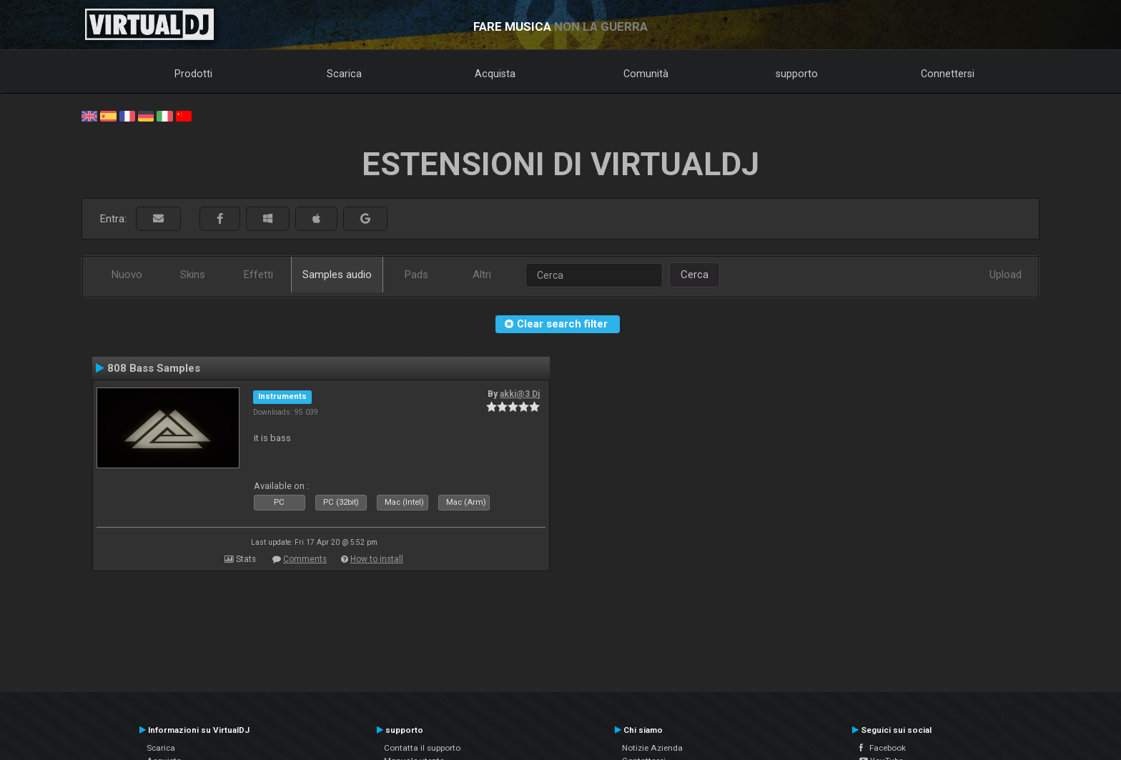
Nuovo (127, 274)
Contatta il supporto (422, 748)
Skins (192, 274)
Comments (305, 559)
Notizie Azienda (652, 748)
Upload (1005, 274)
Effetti (258, 274)
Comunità (645, 73)
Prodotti (193, 73)
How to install (376, 559)
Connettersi (947, 73)
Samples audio (337, 274)
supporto (797, 73)
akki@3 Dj (520, 394)
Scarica (344, 73)
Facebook (882, 748)
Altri (482, 274)
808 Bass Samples (153, 368)
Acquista (495, 73)
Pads (416, 274)
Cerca (694, 274)
